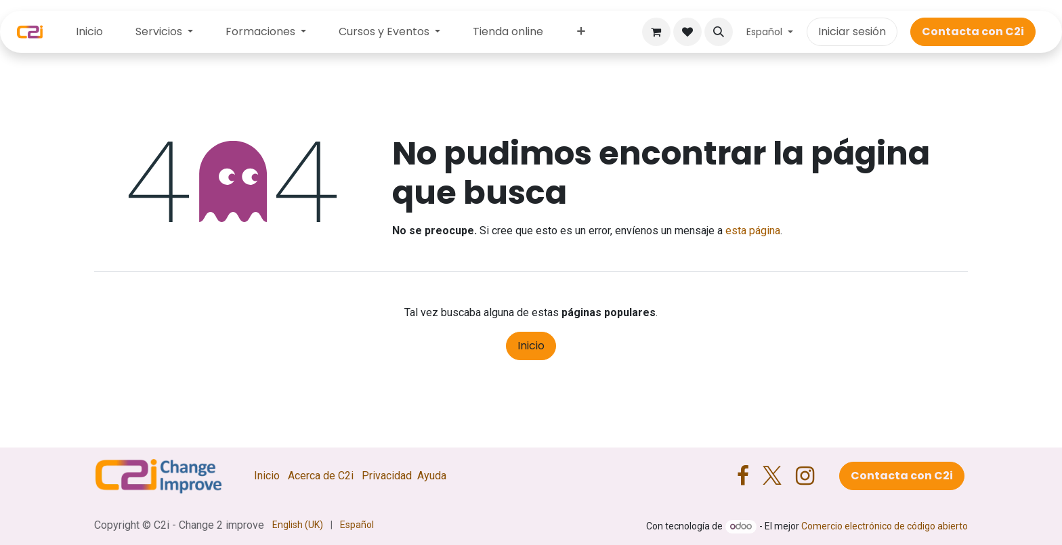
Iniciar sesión (852, 31)
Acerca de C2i (321, 475)
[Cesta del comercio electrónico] (656, 32)
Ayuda (431, 475)
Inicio (531, 345)
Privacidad (387, 475)
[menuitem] (89, 31)
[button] (718, 32)
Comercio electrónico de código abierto (884, 526)
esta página (752, 230)
